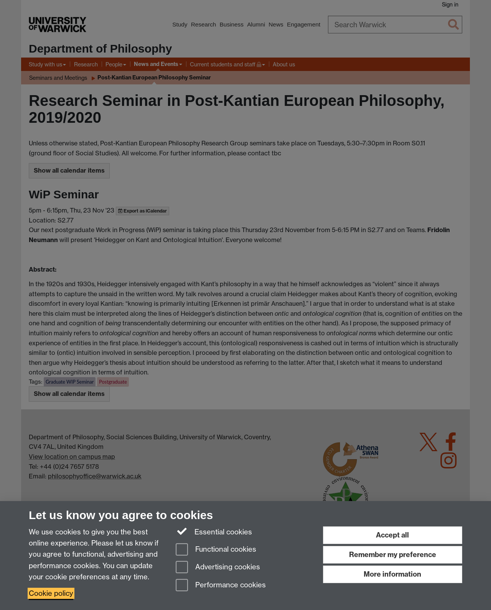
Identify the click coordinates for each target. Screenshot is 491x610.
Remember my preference (392, 554)
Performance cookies (221, 586)
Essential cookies (214, 531)
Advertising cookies (218, 568)
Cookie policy (51, 593)
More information (392, 574)
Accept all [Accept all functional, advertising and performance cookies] (392, 535)
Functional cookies (216, 550)
